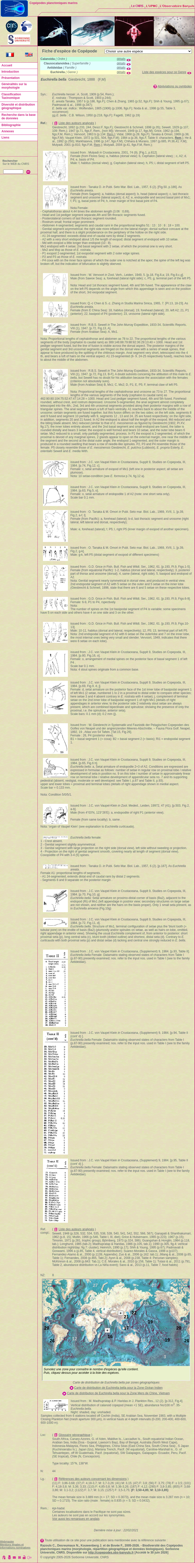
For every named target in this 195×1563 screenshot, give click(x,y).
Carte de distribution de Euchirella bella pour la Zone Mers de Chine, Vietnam (118, 1393)
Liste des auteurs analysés (76, 123)
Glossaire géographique (74, 1435)
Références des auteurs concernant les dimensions (93, 1479)
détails (121, 59)
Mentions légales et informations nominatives (15, 1546)
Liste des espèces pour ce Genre (164, 72)
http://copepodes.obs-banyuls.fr (111, 1552)
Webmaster (7, 1541)
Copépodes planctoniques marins (53, 3)
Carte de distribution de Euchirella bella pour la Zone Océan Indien (118, 1387)
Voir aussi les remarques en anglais (75, 1519)
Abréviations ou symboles (175, 86)
